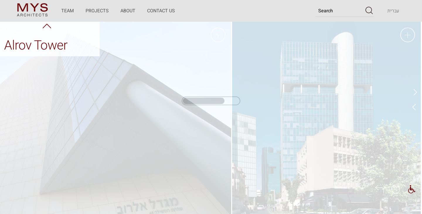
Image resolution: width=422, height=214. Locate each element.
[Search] (339, 10)
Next (414, 107)
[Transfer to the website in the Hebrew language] (393, 11)
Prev (414, 92)
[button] (369, 10)
